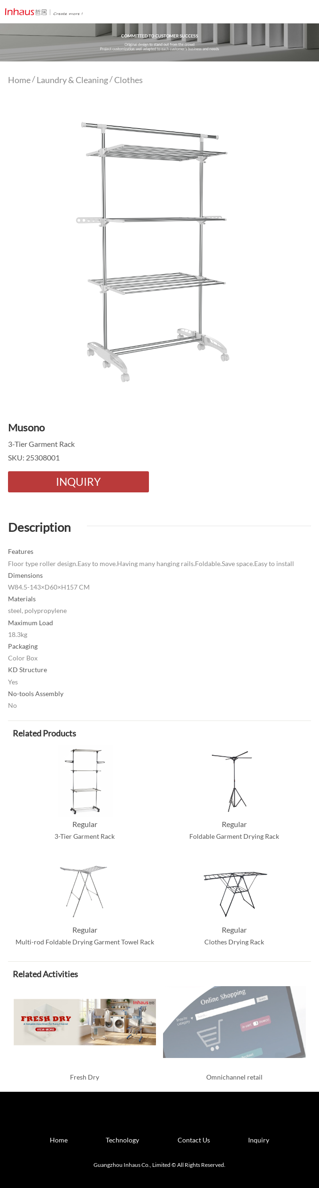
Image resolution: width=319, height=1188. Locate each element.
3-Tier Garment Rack (84, 836)
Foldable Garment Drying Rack (234, 836)
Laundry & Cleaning (72, 80)
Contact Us (194, 1140)
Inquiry (258, 1140)
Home (19, 80)
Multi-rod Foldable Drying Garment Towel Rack (85, 942)
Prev (20, 248)
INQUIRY (78, 481)
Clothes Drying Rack (234, 942)
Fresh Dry (84, 1077)
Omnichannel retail (234, 1077)
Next (298, 248)
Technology (122, 1140)
